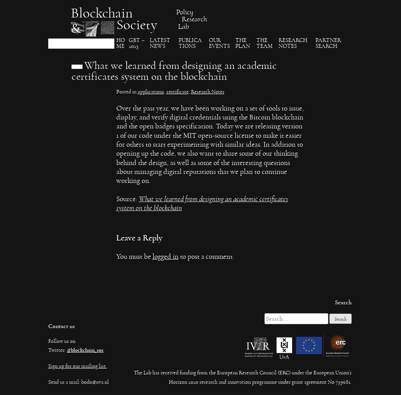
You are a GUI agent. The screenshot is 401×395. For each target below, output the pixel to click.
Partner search (328, 43)
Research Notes (292, 43)
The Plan (242, 43)
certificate (177, 92)
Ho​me (120, 43)
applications (151, 92)
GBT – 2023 (137, 43)
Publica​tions (190, 43)
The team (264, 43)
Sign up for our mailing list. (77, 366)
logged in (165, 256)
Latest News (160, 43)
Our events (219, 43)
